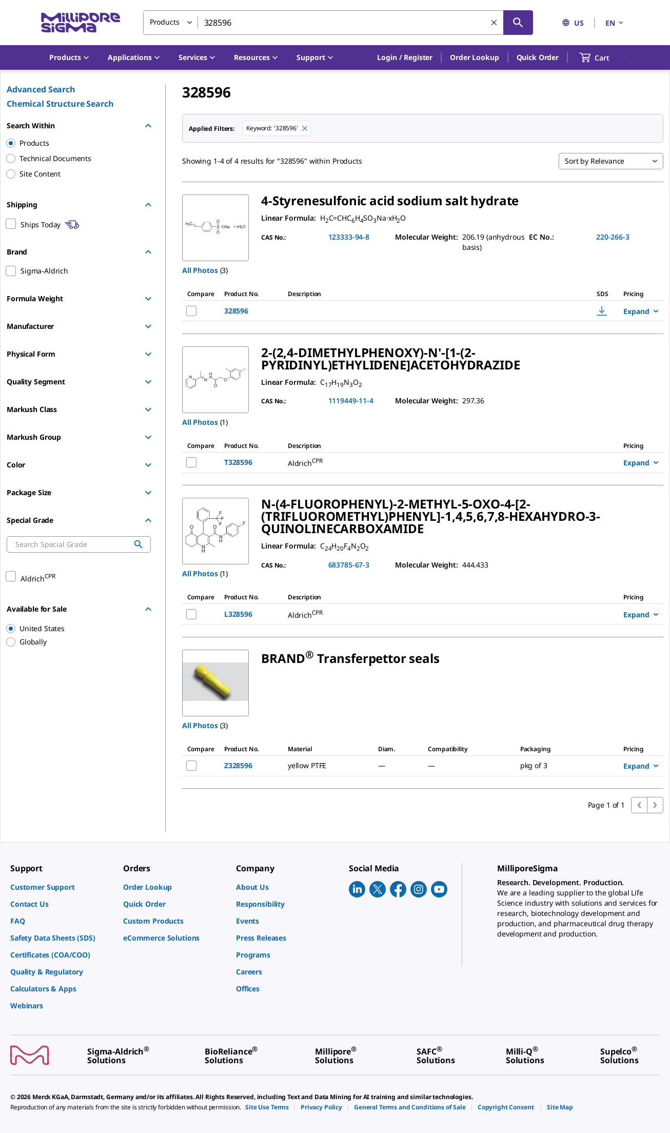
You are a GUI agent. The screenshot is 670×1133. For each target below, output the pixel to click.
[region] (74, 628)
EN (615, 23)
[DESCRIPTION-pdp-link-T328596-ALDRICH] (416, 462)
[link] (61, 887)
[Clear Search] (494, 22)
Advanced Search (41, 89)
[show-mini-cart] (603, 57)
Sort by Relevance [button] (594, 161)
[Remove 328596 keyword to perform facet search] (304, 128)
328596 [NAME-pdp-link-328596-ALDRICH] (236, 311)
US (573, 23)
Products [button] (165, 22)
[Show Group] (148, 298)
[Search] (518, 22)
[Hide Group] (148, 125)
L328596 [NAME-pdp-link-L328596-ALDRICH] (238, 614)
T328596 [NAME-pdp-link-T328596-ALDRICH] (238, 462)
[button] (404, 57)
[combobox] (338, 22)
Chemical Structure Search (60, 103)
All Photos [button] (200, 270)
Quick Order (538, 57)
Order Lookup (474, 57)
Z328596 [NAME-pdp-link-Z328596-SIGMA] (238, 765)
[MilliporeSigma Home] (80, 23)
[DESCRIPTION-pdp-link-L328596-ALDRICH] (416, 614)
